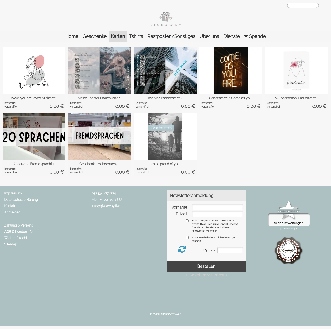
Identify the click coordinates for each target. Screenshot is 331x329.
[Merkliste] (275, 5)
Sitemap (10, 244)
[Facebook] (101, 221)
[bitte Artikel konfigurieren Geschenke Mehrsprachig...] (121, 150)
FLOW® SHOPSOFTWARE (165, 314)
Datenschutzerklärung (21, 200)
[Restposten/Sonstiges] (171, 36)
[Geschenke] (94, 36)
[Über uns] (209, 36)
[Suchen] (303, 5)
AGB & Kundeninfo (18, 232)
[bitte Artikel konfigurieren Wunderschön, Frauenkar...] (318, 84)
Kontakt (10, 206)
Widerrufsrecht (15, 238)
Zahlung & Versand (18, 225)
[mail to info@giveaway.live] (90, 221)
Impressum (13, 193)
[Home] (71, 36)
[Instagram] (112, 221)
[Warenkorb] (283, 5)
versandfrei (10, 106)
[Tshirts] (136, 36)
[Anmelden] (267, 5)
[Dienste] (231, 36)
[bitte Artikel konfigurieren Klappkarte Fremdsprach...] (55, 150)
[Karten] (118, 36)
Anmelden (12, 212)
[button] (324, 5)
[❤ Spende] (255, 36)
